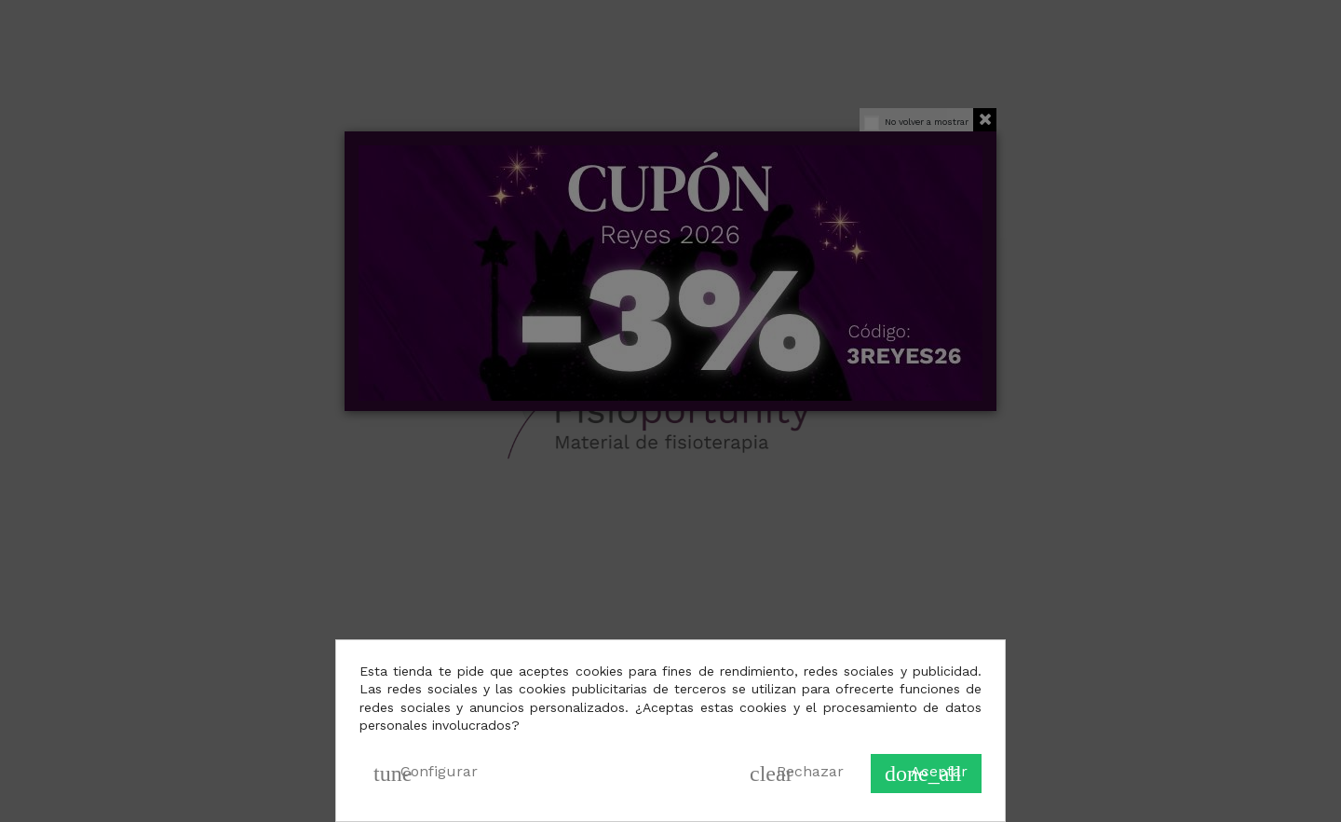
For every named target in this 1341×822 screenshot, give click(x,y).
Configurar (425, 773)
